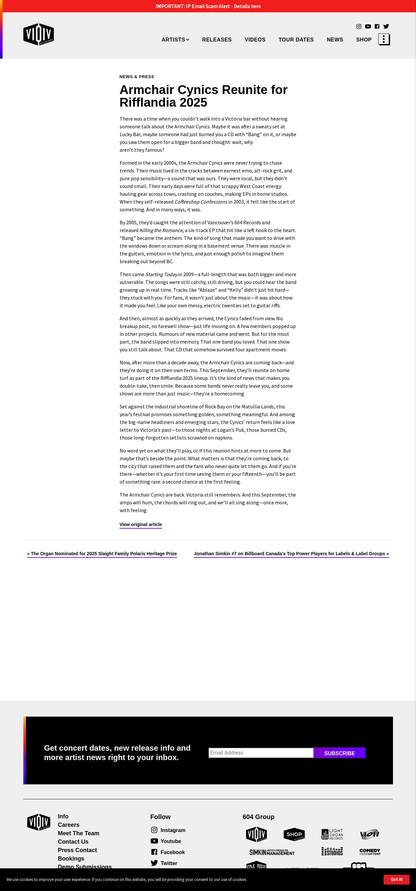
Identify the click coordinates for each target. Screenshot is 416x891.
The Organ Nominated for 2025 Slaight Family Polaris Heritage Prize (104, 553)
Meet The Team (79, 833)
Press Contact (77, 850)
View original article (141, 524)
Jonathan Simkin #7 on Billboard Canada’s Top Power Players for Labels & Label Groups (289, 553)
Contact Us (73, 841)
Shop (364, 39)
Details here (247, 6)
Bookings (71, 858)
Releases (217, 39)
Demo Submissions (85, 867)
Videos (255, 39)
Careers (69, 825)
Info (63, 816)
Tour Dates (296, 39)
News (335, 39)
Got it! (396, 879)
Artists (173, 39)
